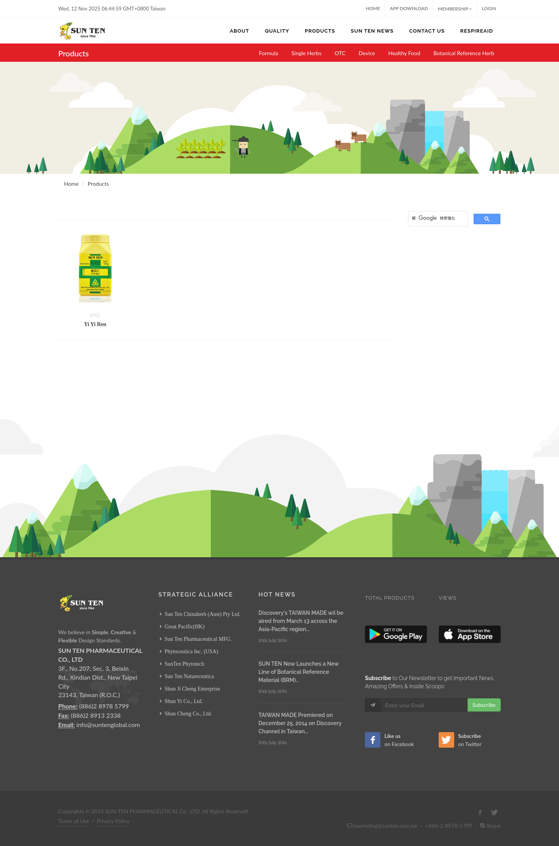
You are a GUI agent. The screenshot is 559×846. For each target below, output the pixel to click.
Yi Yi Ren (95, 324)
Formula (268, 53)
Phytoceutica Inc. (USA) (191, 651)
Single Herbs (306, 53)
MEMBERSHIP (455, 8)
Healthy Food (404, 53)
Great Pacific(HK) (185, 627)
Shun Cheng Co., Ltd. (188, 714)
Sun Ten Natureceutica (189, 676)
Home (373, 8)
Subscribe (484, 704)
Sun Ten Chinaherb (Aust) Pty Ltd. (203, 614)
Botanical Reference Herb (464, 53)
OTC (340, 53)
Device (367, 53)
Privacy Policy (113, 821)
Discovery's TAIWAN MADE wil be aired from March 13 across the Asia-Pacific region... (301, 621)
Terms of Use (73, 821)
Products (98, 183)
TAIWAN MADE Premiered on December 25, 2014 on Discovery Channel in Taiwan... (300, 723)
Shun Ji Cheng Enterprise (192, 689)
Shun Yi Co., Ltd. (184, 701)
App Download (409, 8)
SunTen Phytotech (184, 664)
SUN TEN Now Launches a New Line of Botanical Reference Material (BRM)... (299, 672)
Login (489, 8)
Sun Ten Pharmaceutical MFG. (198, 639)
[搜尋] (437, 218)
